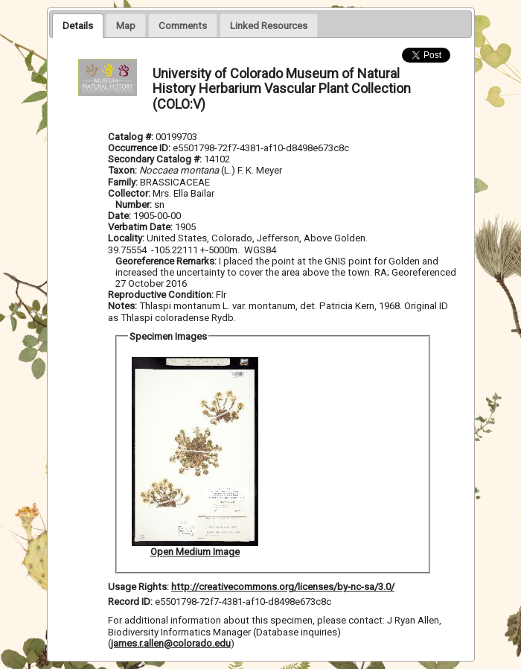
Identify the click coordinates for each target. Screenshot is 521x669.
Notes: (122, 305)
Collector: (130, 193)
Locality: (126, 238)
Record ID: (131, 601)
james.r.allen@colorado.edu (171, 643)
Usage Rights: (138, 586)
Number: (134, 204)
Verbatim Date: (140, 226)
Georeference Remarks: (167, 261)
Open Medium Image (195, 551)
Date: (119, 215)
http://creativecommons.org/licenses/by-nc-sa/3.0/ (282, 586)
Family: (123, 182)
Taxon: (122, 170)
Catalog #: (132, 136)
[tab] (77, 25)
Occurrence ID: (140, 147)
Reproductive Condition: (161, 294)
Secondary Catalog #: (156, 159)
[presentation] (78, 25)
